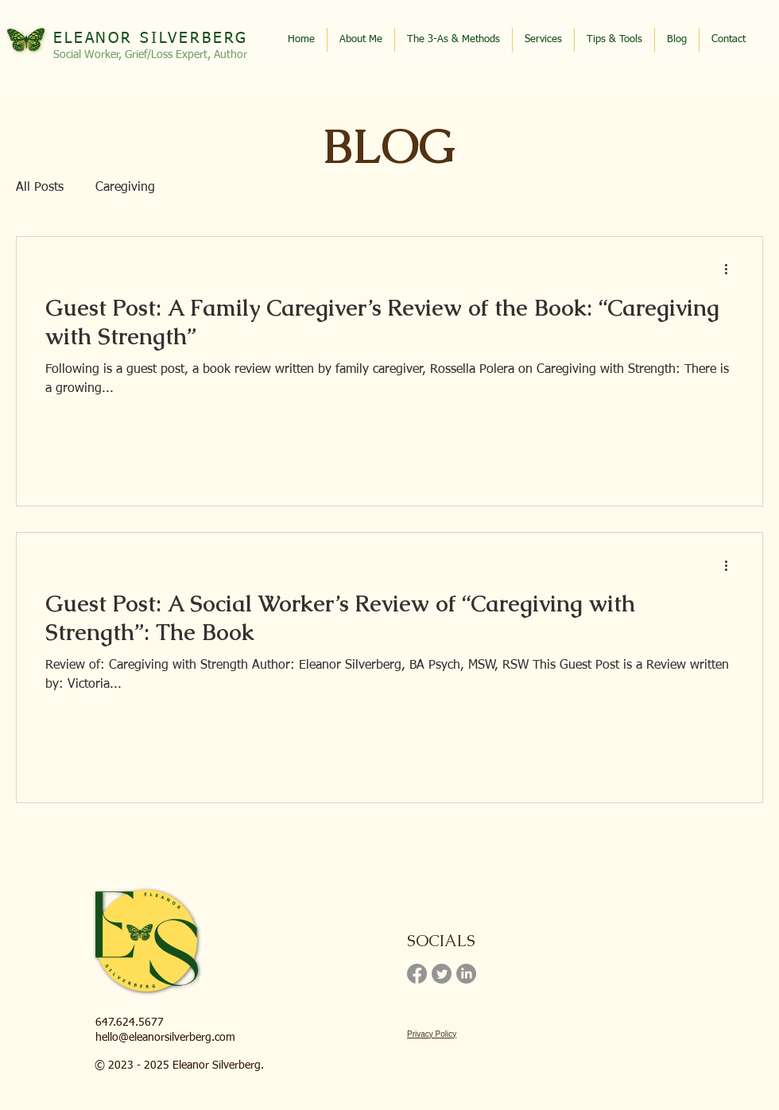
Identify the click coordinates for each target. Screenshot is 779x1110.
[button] (614, 40)
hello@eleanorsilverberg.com (165, 1037)
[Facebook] (417, 974)
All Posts (40, 187)
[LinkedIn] (466, 974)
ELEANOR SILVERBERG (150, 38)
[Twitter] (442, 974)
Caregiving (125, 187)
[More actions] (731, 269)
